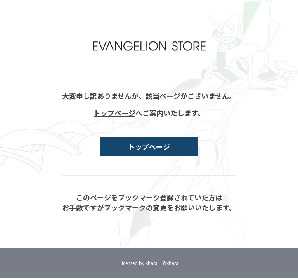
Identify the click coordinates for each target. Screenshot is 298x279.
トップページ (114, 113)
